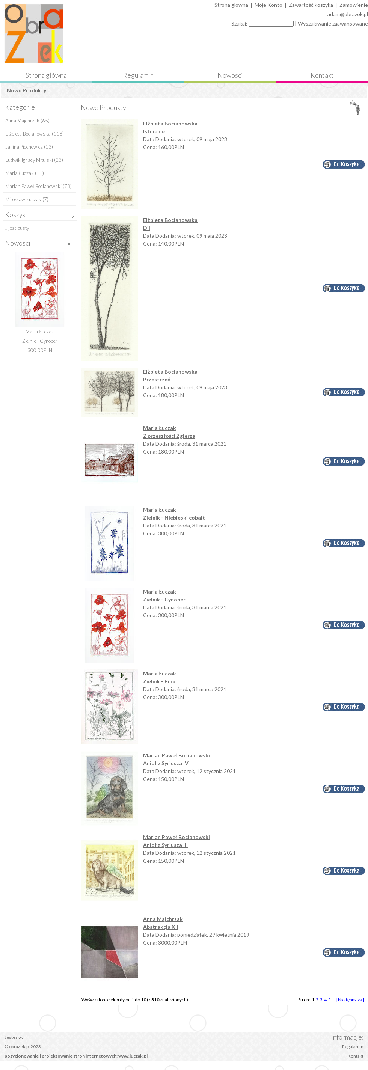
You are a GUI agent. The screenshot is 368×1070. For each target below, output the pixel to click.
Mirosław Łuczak (23, 199)
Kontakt (322, 75)
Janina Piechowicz (24, 147)
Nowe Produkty (26, 90)
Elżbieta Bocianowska (28, 134)
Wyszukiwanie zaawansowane (333, 23)
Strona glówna (231, 5)
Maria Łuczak (19, 173)
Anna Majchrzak (22, 121)
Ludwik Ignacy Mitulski (29, 160)
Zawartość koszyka (311, 5)
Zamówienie (353, 5)
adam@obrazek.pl (347, 14)
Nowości (230, 75)
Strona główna (46, 75)
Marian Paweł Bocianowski (33, 186)
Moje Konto (268, 5)
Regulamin (138, 75)
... (333, 999)
